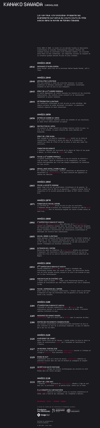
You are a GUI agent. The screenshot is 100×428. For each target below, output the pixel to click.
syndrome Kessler (55, 172)
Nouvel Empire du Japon (45, 209)
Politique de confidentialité (45, 421)
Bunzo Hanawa (42, 362)
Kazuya (63, 268)
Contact (49, 401)
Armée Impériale (82, 224)
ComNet (58, 342)
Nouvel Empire (68, 250)
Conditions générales (42, 422)
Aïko (56, 385)
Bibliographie (41, 401)
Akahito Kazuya (54, 224)
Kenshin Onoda (72, 359)
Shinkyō (61, 152)
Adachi (55, 268)
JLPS (57, 280)
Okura (68, 138)
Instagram (57, 401)
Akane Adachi (41, 224)
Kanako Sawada (42, 317)
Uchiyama (50, 352)
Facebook (64, 401)
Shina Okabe (70, 352)
